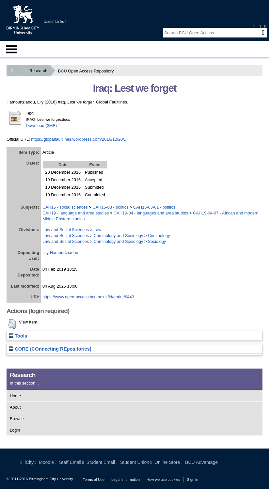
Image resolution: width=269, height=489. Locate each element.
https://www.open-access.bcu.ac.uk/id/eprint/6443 (88, 296)
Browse (17, 418)
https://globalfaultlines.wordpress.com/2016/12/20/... (79, 139)
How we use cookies (163, 479)
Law (97, 229)
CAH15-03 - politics (110, 207)
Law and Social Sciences (65, 229)
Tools (18, 336)
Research (39, 70)
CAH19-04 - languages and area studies (151, 213)
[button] (12, 324)
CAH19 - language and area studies (75, 213)
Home (15, 395)
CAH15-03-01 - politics (154, 207)
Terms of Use (93, 479)
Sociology (157, 241)
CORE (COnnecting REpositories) (50, 349)
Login (15, 430)
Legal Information (125, 479)
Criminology (159, 235)
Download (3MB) (41, 125)
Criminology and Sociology (118, 235)
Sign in (192, 479)
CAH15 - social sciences (65, 207)
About (15, 407)
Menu (11, 49)
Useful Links (55, 22)
